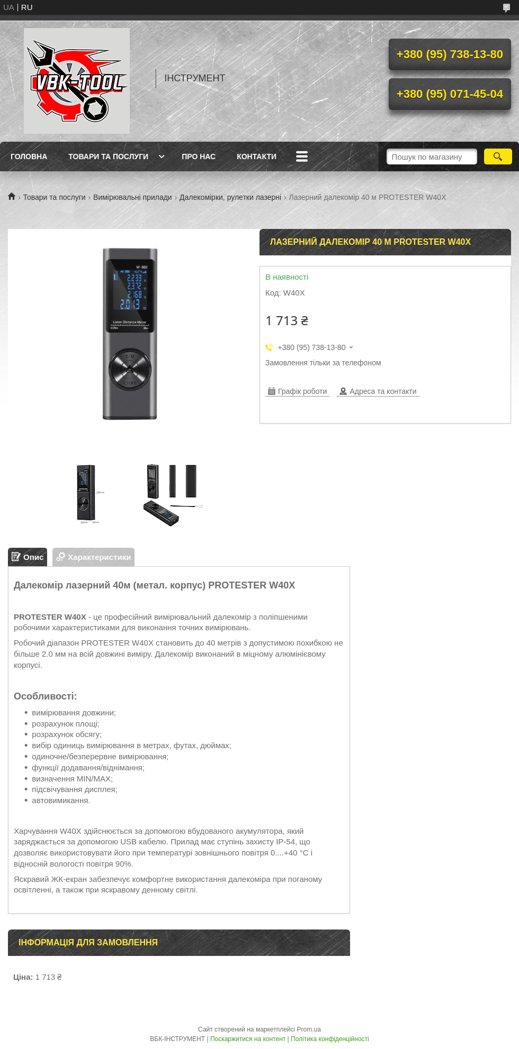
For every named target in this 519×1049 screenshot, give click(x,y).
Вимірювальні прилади (132, 197)
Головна (29, 156)
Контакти (256, 156)
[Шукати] (498, 156)
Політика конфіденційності (330, 1039)
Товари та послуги (108, 156)
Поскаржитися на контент (247, 1039)
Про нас (199, 156)
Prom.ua (309, 1029)
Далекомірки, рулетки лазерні (230, 197)
